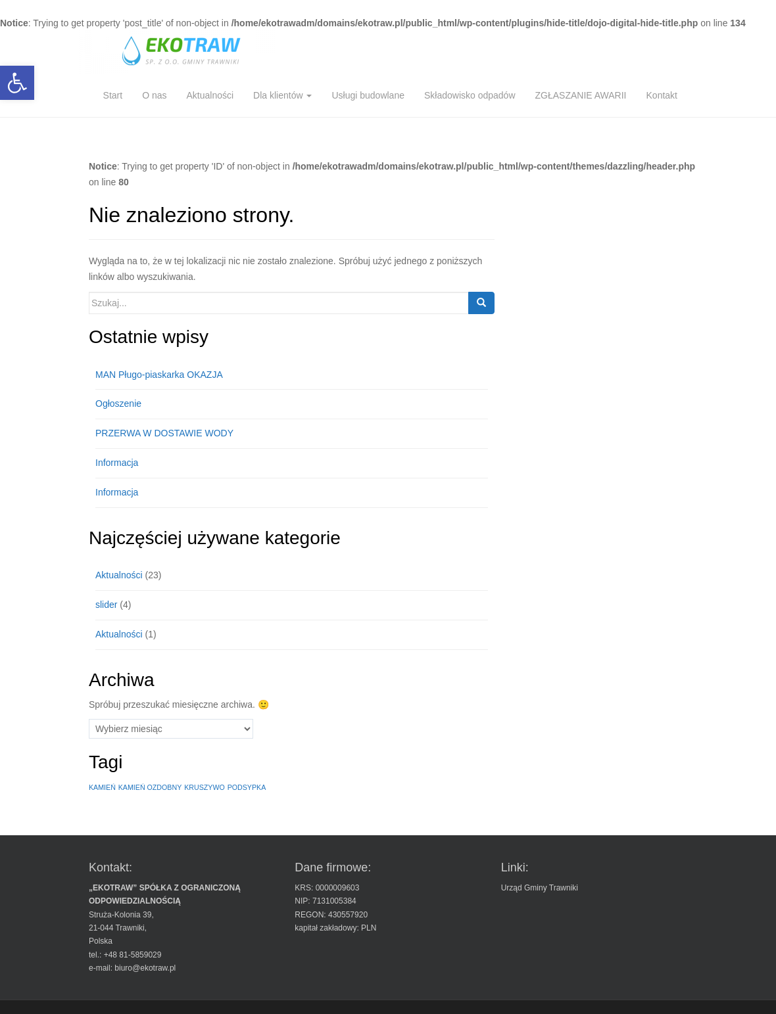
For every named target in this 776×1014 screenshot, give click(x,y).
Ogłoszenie (118, 403)
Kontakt (661, 95)
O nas (154, 95)
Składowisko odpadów (470, 95)
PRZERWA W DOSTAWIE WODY (164, 433)
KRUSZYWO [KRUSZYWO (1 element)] (204, 787)
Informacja (116, 462)
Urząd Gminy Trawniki (539, 887)
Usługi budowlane (367, 95)
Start (113, 95)
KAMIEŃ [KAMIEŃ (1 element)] (102, 787)
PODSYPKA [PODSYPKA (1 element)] (247, 787)
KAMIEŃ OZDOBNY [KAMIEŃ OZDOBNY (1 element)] (150, 787)
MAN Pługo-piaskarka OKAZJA (159, 374)
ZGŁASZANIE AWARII (581, 95)
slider (106, 604)
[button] (17, 83)
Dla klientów (282, 95)
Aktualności (209, 95)
